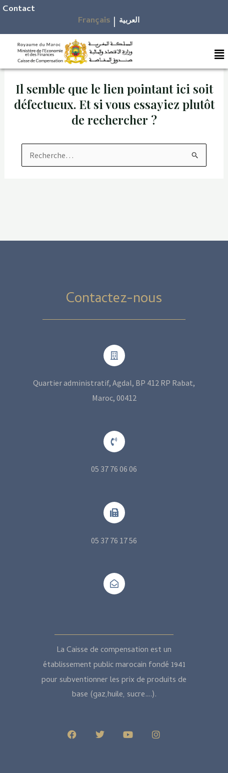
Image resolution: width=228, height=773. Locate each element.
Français (94, 21)
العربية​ (129, 21)
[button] (219, 54)
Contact (18, 10)
